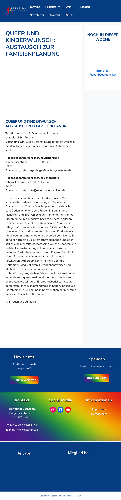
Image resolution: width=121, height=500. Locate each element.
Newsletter (37, 15)
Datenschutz (99, 414)
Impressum (99, 409)
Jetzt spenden (97, 378)
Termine (35, 7)
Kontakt (54, 15)
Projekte (54, 7)
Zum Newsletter (24, 380)
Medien (88, 7)
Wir (72, 7)
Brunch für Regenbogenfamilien (103, 73)
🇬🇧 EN (69, 15)
